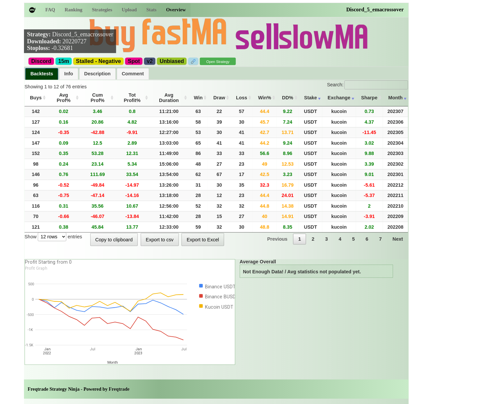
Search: (367, 84)
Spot (134, 61)
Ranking (73, 9)
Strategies (102, 9)
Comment (133, 73)
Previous (277, 238)
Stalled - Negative (98, 61)
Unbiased (172, 61)
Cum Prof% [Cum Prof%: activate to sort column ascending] (98, 97)
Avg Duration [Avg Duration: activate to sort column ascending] (169, 97)
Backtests (41, 73)
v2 (150, 61)
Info (68, 73)
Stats (151, 9)
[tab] (41, 74)
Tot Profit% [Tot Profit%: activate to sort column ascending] (132, 97)
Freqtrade (119, 388)
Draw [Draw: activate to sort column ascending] (219, 97)
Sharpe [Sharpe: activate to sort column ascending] (369, 97)
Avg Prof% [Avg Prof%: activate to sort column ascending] (64, 97)
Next (398, 238)
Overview (176, 9)
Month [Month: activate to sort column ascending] (395, 97)
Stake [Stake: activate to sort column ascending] (310, 97)
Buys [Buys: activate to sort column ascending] (36, 97)
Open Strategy (218, 62)
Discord (41, 61)
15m (63, 61)
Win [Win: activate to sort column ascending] (198, 97)
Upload (129, 9)
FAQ (50, 9)
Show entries (53, 236)
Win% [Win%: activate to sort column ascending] (264, 97)
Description (97, 73)
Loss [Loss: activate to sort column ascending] (241, 97)
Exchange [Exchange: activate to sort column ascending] (339, 97)
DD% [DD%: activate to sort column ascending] (287, 97)
